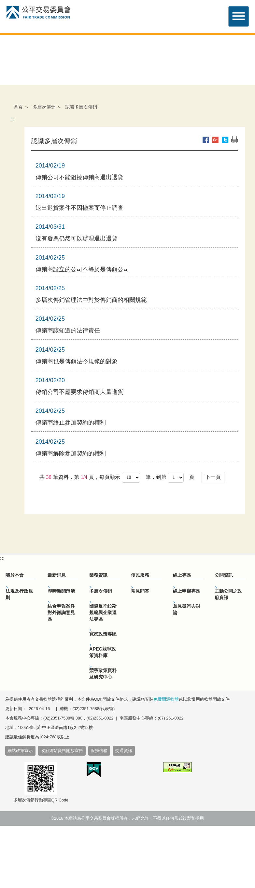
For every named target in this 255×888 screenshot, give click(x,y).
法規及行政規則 (19, 594)
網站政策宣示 (20, 750)
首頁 (18, 107)
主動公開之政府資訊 (228, 594)
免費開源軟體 (166, 699)
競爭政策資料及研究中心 (103, 673)
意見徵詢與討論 (186, 609)
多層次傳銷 (44, 107)
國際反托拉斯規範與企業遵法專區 (103, 612)
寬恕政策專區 (103, 634)
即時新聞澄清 (61, 591)
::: (12, 118)
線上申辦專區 (186, 591)
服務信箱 (99, 750)
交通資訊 (123, 750)
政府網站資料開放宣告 (62, 750)
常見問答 (140, 591)
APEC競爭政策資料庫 (102, 652)
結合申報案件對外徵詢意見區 (61, 612)
